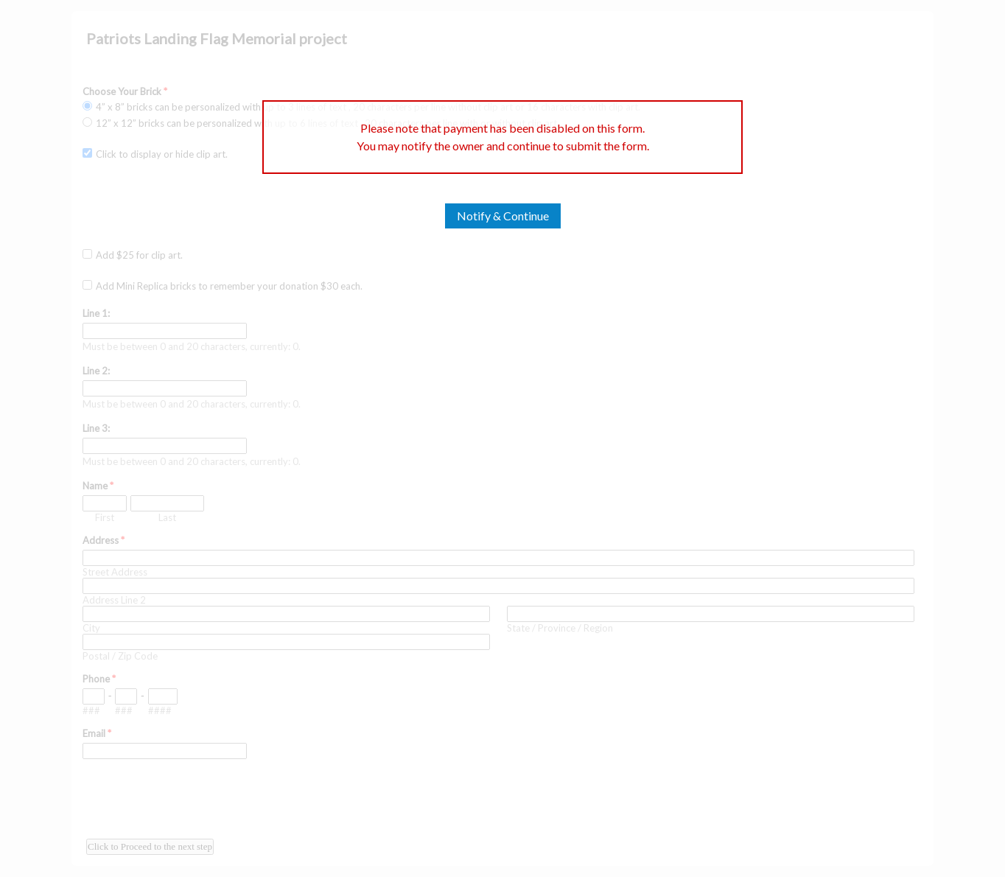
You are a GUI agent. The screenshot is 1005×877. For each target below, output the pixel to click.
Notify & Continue (503, 216)
